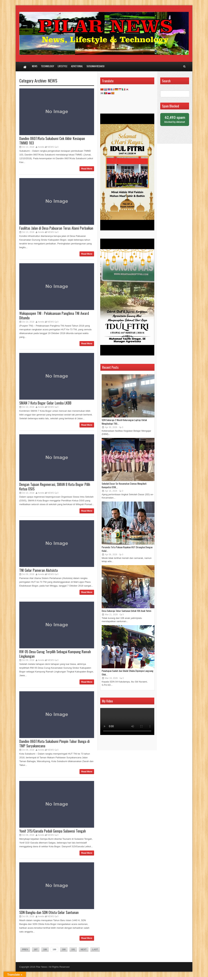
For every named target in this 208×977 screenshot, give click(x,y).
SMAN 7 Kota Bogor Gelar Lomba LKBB (45, 403)
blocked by (174, 119)
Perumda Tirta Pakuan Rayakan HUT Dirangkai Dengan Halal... (127, 549)
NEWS (52, 80)
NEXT (84, 949)
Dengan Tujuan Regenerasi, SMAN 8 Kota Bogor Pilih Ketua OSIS (54, 486)
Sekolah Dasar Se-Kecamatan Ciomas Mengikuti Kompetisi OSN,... (124, 485)
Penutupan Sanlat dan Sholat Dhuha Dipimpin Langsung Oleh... (127, 672)
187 (35, 949)
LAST (95, 949)
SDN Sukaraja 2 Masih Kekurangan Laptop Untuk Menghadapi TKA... (124, 421)
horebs (41, 147)
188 (45, 949)
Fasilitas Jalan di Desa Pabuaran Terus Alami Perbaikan (56, 228)
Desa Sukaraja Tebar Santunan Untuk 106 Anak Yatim (126, 611)
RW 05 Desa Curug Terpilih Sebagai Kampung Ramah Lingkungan (55, 654)
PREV (25, 949)
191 (73, 949)
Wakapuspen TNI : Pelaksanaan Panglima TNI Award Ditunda (54, 315)
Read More (86, 168)
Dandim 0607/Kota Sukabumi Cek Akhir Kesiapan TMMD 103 (52, 141)
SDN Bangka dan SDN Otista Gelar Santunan (49, 912)
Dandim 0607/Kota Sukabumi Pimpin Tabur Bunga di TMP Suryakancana (54, 743)
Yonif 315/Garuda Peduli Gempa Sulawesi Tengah (52, 831)
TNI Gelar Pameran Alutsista (38, 570)
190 (64, 949)
